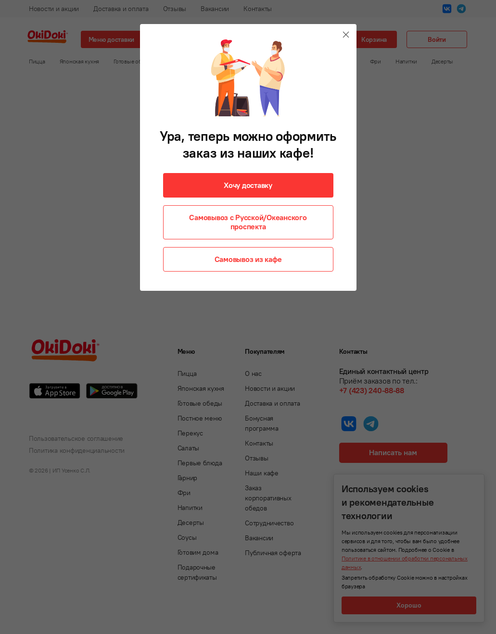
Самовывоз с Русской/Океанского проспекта (247, 221)
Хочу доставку (248, 185)
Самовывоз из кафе (248, 259)
